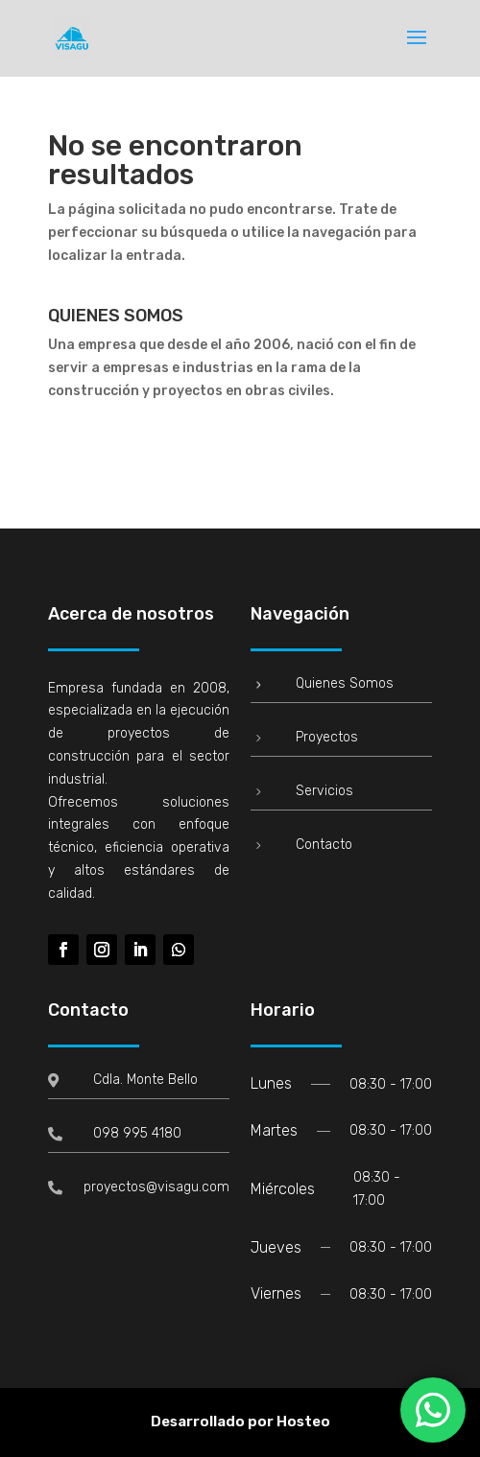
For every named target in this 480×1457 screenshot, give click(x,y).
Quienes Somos (345, 683)
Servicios (324, 791)
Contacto (324, 844)
